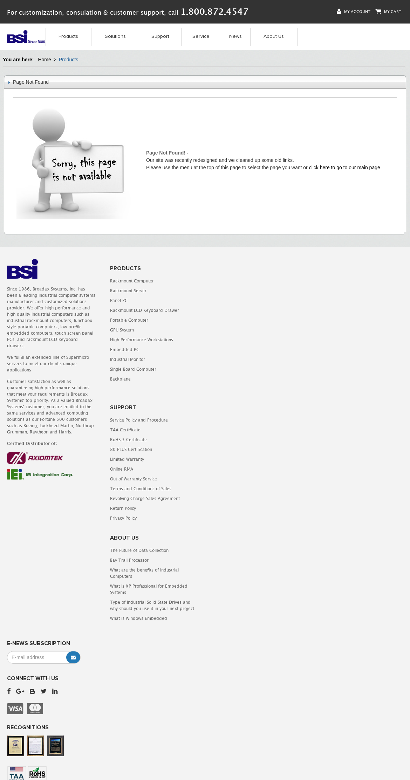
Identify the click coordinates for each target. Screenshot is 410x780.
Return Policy (225, 369)
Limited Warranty (229, 320)
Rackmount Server (128, 290)
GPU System (122, 330)
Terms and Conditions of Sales (242, 349)
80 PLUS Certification (233, 310)
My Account (353, 11)
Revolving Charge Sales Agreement (247, 359)
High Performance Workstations (141, 339)
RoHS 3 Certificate (230, 300)
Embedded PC (124, 349)
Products (68, 36)
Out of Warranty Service (235, 339)
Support (160, 36)
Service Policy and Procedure (241, 280)
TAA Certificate (227, 290)
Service (201, 36)
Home (44, 59)
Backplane (120, 379)
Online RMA (223, 330)
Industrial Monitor (127, 359)
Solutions (115, 36)
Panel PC (118, 300)
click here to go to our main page (344, 167)
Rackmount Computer (131, 280)
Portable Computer (129, 320)
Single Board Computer (133, 369)
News (235, 36)
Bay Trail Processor (231, 421)
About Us (274, 36)
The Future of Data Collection (241, 411)
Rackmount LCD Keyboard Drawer (144, 310)
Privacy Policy (225, 379)
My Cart (388, 11)
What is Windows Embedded (240, 479)
